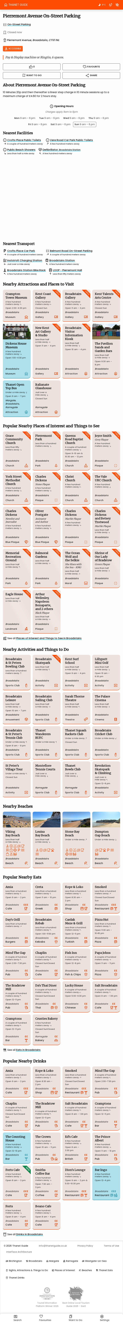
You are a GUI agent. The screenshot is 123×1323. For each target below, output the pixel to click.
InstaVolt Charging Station (24, 260)
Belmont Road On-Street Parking (71, 251)
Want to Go (75, 1318)
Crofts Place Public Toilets (24, 140)
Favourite (91, 67)
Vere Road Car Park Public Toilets (71, 140)
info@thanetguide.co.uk (53, 1245)
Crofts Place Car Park (21, 251)
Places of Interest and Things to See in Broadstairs (49, 638)
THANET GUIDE (16, 5)
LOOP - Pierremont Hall (67, 270)
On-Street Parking (19, 24)
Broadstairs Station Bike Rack (26, 270)
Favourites (45, 1318)
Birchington (15, 1261)
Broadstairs (35, 1261)
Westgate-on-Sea (96, 1261)
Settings (104, 1318)
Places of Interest (65, 1270)
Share (91, 75)
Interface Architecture (19, 1251)
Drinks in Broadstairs (29, 1234)
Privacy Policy (85, 1245)
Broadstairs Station (62, 260)
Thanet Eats (106, 1270)
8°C (101, 5)
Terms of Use (111, 1245)
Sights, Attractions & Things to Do (28, 1270)
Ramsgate (72, 1261)
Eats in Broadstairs (28, 1050)
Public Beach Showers (21, 150)
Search (18, 1318)
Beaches (87, 1270)
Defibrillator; (61, 150)
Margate (54, 1261)
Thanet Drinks (17, 1277)
